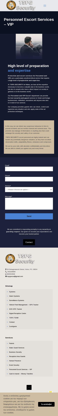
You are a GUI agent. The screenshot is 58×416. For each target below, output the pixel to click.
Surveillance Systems (16, 299)
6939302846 (11, 273)
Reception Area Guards (17, 355)
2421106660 (11, 270)
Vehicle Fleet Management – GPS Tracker (23, 303)
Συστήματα (13, 325)
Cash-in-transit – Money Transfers (21, 372)
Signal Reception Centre (17, 312)
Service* (29, 187)
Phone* (29, 176)
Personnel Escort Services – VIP (20, 368)
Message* (29, 201)
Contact (12, 321)
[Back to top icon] (29, 386)
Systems (12, 290)
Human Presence (15, 359)
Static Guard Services (16, 346)
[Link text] (21, 10)
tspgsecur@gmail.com (15, 275)
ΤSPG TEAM (13, 316)
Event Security (14, 364)
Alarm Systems (14, 295)
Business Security (15, 351)
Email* (29, 166)
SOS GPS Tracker (15, 308)
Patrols (11, 342)
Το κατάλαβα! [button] (46, 404)
